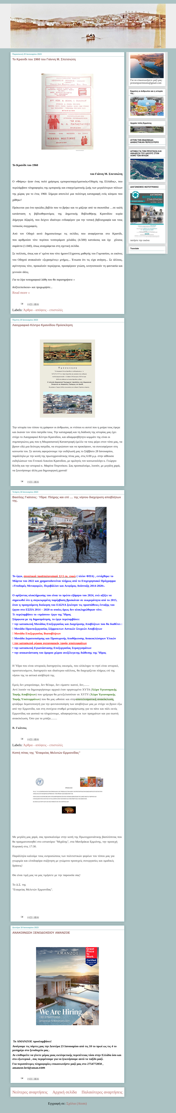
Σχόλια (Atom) (76, 1103)
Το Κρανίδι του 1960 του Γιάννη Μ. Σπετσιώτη (44, 59)
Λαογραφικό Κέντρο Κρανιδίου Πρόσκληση (42, 325)
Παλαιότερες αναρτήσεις (102, 1092)
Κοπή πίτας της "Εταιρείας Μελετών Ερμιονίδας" (46, 752)
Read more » (21, 292)
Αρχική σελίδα (64, 1092)
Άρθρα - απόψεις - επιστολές (43, 310)
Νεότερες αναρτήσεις (30, 1092)
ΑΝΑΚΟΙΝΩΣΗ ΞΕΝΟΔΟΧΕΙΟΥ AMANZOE (41, 932)
